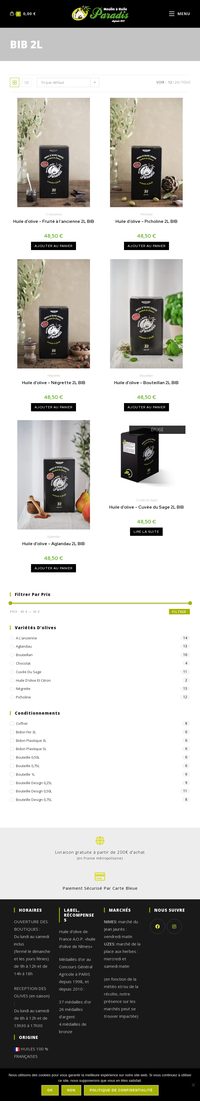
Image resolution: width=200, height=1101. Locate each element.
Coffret (21, 723)
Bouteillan (146, 375)
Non (71, 1090)
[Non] (193, 1085)
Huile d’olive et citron (33, 680)
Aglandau (53, 536)
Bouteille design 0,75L (34, 799)
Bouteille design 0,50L (34, 791)
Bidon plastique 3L (31, 740)
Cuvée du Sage (146, 500)
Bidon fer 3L (26, 732)
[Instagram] (174, 926)
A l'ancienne (54, 214)
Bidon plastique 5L (31, 748)
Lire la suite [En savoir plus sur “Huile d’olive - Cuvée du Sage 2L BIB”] (146, 531)
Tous (185, 82)
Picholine (146, 214)
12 (170, 82)
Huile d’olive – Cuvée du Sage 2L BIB (146, 507)
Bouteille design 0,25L (34, 782)
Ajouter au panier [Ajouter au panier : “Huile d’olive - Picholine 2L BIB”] (146, 246)
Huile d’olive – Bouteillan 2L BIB (146, 383)
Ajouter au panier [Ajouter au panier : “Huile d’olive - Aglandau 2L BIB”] (53, 568)
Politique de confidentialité (121, 1090)
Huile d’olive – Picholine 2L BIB (147, 221)
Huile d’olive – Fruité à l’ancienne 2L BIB (53, 221)
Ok (50, 1090)
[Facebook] (157, 926)
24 (177, 82)
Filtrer (179, 611)
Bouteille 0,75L (28, 765)
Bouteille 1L (25, 774)
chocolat (23, 663)
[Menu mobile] (179, 13)
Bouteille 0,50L (28, 757)
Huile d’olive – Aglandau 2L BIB (53, 544)
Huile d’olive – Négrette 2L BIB (53, 383)
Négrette (53, 375)
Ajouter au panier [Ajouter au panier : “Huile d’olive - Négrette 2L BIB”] (53, 407)
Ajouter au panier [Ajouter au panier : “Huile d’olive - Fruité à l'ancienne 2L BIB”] (53, 246)
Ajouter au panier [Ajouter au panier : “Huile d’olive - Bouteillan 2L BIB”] (146, 407)
